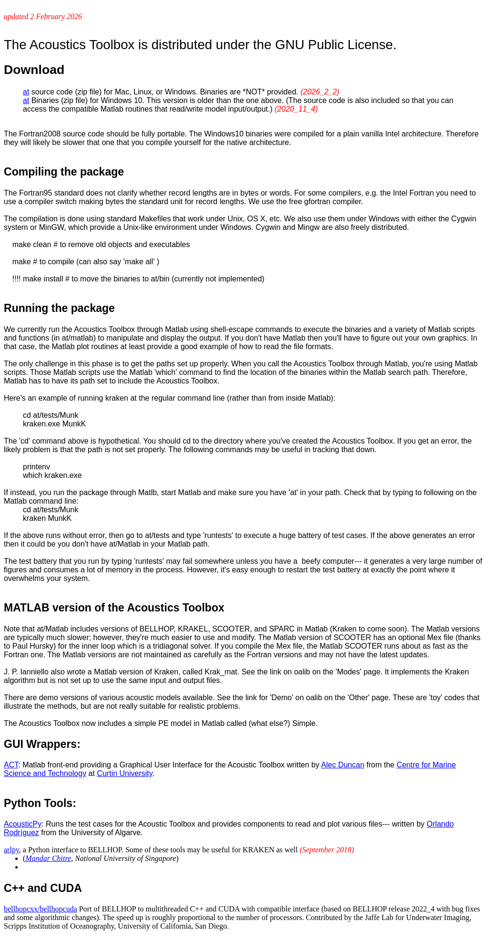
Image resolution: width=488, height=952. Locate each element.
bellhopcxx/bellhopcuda (40, 909)
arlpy (11, 850)
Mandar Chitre (48, 858)
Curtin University (124, 773)
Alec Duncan (343, 765)
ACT (11, 765)
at (26, 92)
